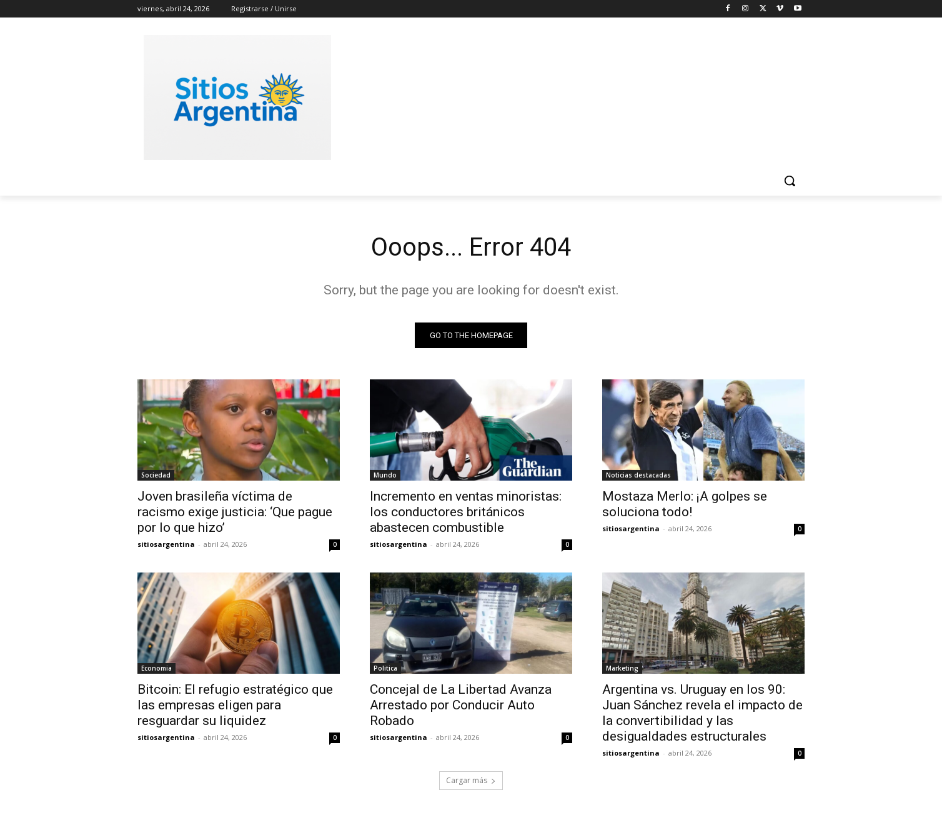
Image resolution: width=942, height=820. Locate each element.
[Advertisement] (564, 96)
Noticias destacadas (638, 475)
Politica (385, 668)
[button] (790, 181)
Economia (156, 668)
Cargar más (471, 780)
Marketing (622, 668)
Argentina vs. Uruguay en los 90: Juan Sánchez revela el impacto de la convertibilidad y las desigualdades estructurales (702, 713)
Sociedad (156, 475)
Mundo (385, 475)
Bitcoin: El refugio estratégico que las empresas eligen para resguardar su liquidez (235, 705)
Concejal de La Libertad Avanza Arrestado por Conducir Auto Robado (461, 705)
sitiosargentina (166, 544)
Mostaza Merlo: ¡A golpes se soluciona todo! (684, 504)
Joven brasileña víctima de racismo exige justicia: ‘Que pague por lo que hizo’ (234, 512)
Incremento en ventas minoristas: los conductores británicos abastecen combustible (466, 512)
